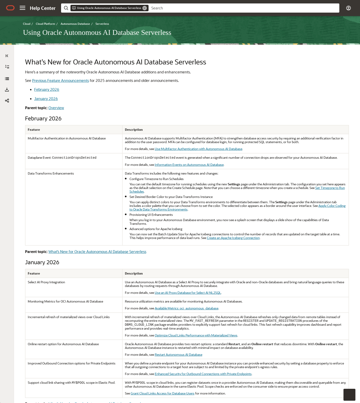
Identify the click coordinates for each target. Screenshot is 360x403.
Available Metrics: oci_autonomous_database (186, 308)
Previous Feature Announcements (60, 80)
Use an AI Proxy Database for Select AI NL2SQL (188, 292)
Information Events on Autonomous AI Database (189, 164)
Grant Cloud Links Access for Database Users (162, 393)
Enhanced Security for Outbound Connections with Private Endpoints (203, 374)
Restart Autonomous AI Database (178, 354)
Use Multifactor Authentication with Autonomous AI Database (198, 149)
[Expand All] (7, 67)
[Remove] (144, 8)
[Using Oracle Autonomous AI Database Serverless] (7, 79)
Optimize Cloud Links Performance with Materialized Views (196, 335)
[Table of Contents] (7, 56)
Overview (56, 107)
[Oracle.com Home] (10, 8)
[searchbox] (244, 8)
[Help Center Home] (43, 8)
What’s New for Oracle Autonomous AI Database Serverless (97, 251)
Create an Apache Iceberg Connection (233, 238)
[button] (22, 8)
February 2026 (46, 89)
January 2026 (46, 98)
